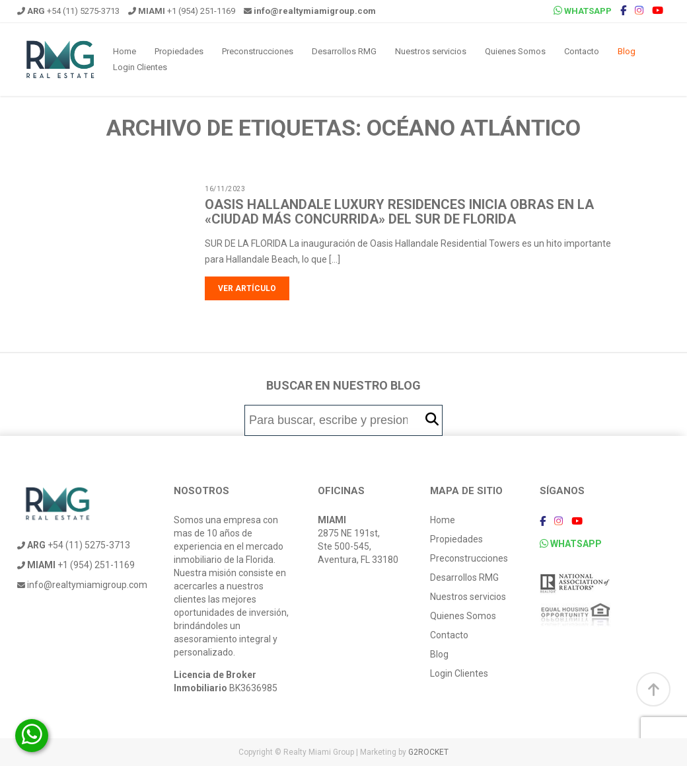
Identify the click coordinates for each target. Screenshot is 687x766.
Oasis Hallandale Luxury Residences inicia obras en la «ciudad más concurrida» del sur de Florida (399, 211)
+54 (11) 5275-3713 (68, 11)
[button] (432, 419)
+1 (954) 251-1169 (181, 11)
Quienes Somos (515, 51)
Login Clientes (140, 67)
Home (124, 51)
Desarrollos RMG (344, 51)
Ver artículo (247, 288)
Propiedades (179, 51)
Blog (626, 51)
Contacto (581, 51)
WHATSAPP (583, 10)
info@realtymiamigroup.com (82, 584)
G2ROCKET (428, 752)
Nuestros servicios (430, 51)
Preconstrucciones (257, 51)
